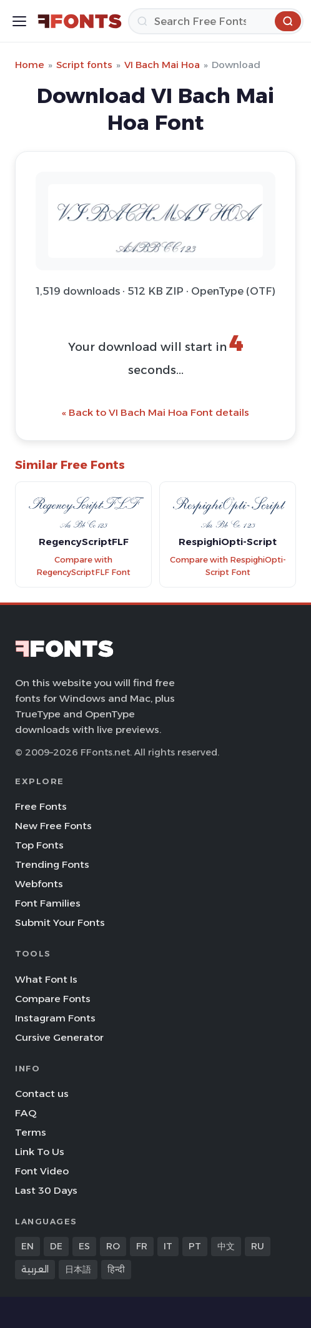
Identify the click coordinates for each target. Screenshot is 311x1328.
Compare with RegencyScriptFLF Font (83, 566)
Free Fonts (41, 806)
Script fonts (84, 65)
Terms (30, 1132)
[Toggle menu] (19, 21)
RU (257, 1246)
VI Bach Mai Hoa (162, 65)
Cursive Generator (59, 1037)
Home (29, 65)
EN (27, 1246)
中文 (226, 1246)
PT (195, 1246)
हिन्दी (116, 1269)
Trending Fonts (52, 864)
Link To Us (39, 1152)
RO (113, 1246)
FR (141, 1246)
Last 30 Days (46, 1190)
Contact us (42, 1093)
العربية (35, 1269)
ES (84, 1246)
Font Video (42, 1171)
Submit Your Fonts (60, 922)
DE (56, 1246)
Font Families (48, 903)
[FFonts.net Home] (79, 21)
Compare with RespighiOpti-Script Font (228, 566)
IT (168, 1246)
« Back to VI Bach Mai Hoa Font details (155, 412)
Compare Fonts (53, 999)
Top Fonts (39, 845)
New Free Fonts (53, 826)
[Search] (216, 21)
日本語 (78, 1269)
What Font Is (46, 979)
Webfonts (39, 884)
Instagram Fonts (55, 1018)
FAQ (25, 1113)
